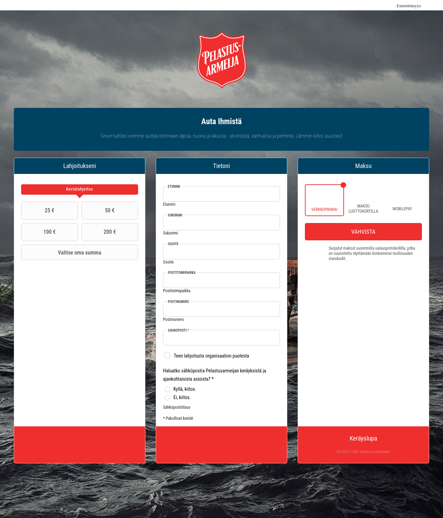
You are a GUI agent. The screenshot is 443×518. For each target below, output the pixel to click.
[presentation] (79, 189)
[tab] (79, 189)
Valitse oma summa (62, 252)
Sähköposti (178, 330)
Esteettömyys (409, 5)
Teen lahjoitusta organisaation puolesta (211, 356)
